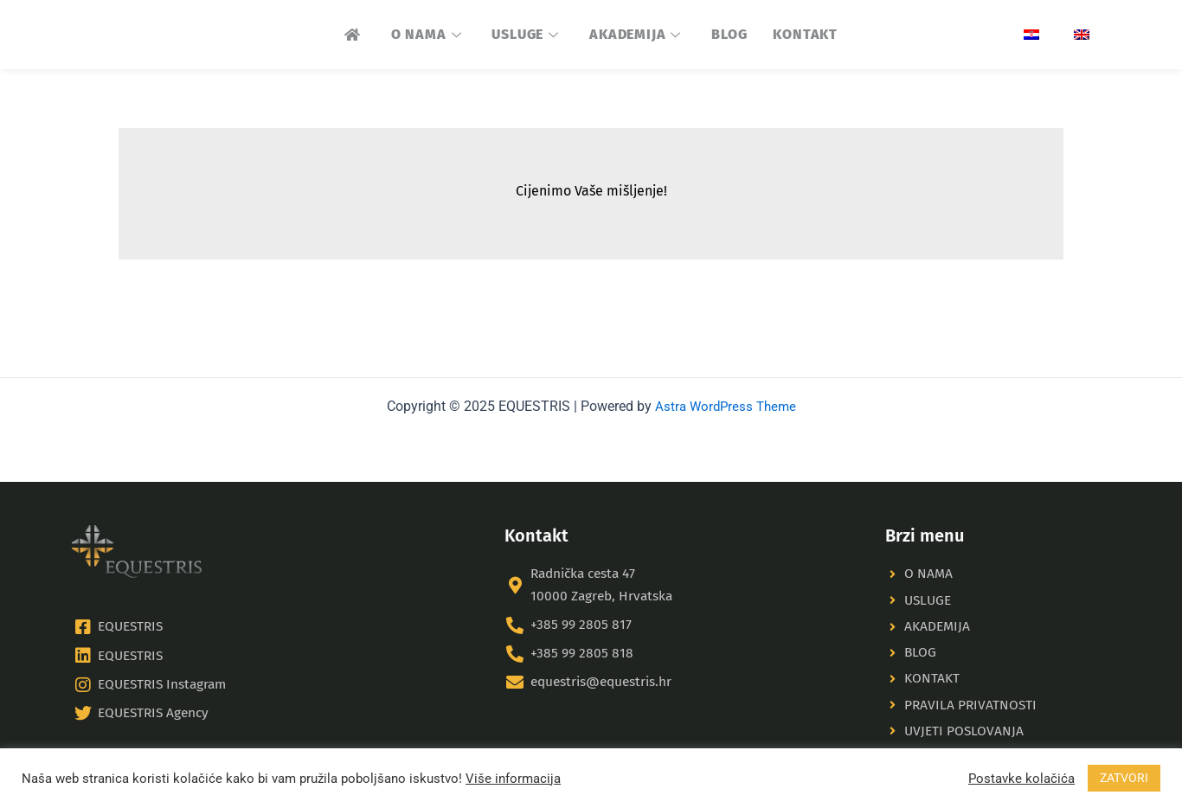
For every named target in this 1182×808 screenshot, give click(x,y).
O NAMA (428, 34)
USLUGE (527, 34)
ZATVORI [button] (1124, 778)
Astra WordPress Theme (725, 399)
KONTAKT (805, 34)
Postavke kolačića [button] (1021, 778)
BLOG (729, 34)
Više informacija (513, 778)
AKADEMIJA (637, 34)
